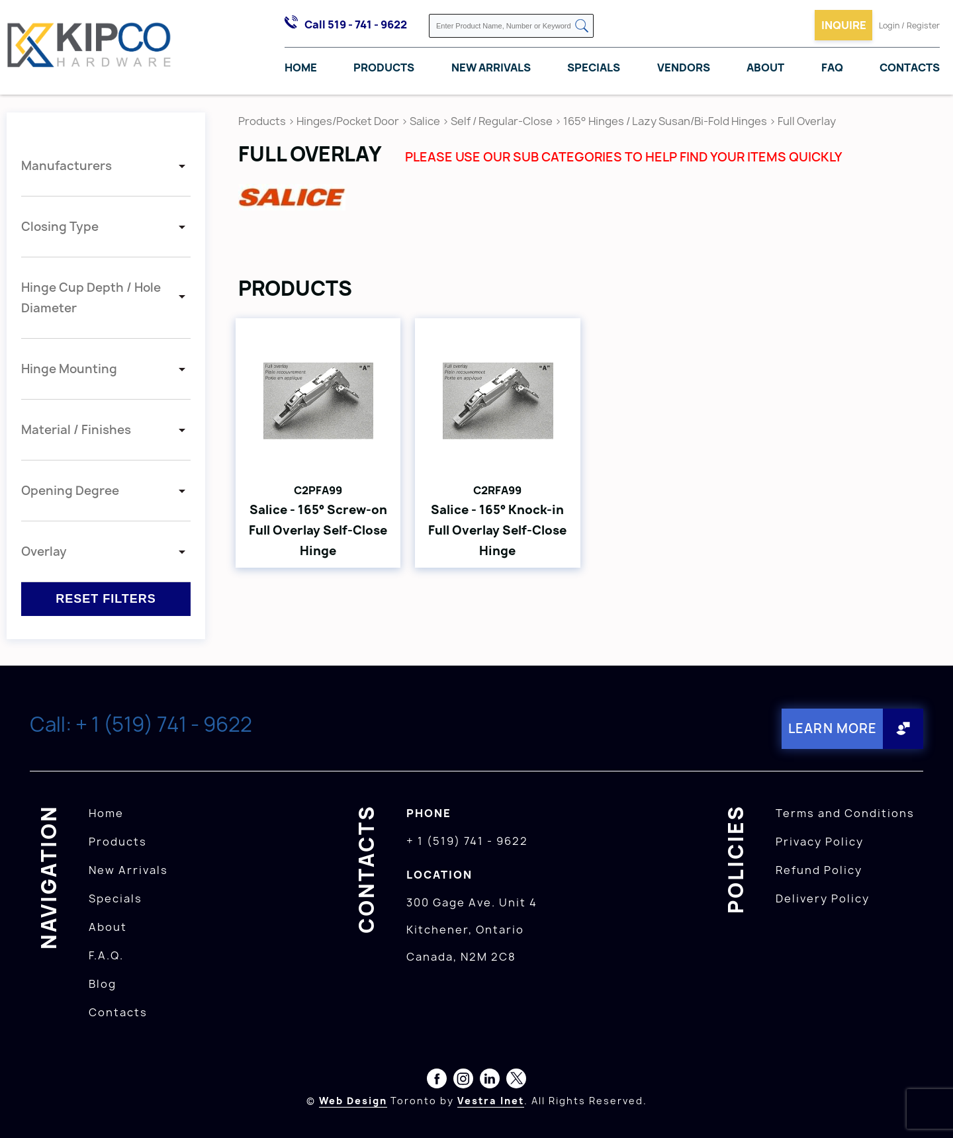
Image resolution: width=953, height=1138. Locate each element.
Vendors (683, 68)
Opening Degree (70, 490)
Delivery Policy (823, 897)
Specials (593, 68)
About (765, 68)
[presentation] (928, 1109)
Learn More (830, 728)
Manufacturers (66, 165)
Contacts (910, 68)
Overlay (44, 551)
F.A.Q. (106, 954)
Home (301, 68)
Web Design (353, 1099)
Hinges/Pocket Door (347, 121)
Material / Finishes (76, 429)
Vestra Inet (490, 1099)
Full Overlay (807, 121)
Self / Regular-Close (502, 121)
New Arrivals (491, 68)
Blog (102, 982)
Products (383, 68)
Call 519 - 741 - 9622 (355, 24)
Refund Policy (819, 868)
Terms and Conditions (845, 812)
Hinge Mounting (69, 369)
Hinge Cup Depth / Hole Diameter (91, 297)
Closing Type (60, 226)
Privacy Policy (820, 840)
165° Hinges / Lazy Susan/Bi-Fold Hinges (665, 121)
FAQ (832, 68)
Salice (426, 121)
